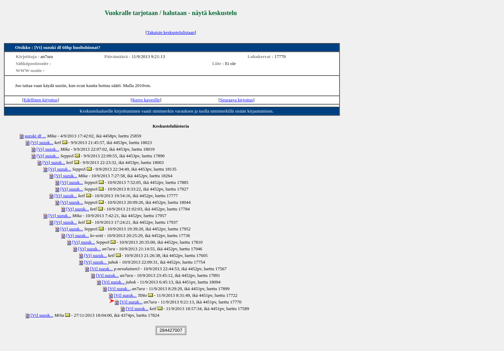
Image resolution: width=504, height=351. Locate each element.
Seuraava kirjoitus (236, 99)
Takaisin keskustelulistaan (171, 32)
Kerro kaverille (146, 99)
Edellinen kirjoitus (40, 99)
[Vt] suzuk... (41, 142)
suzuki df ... (35, 135)
